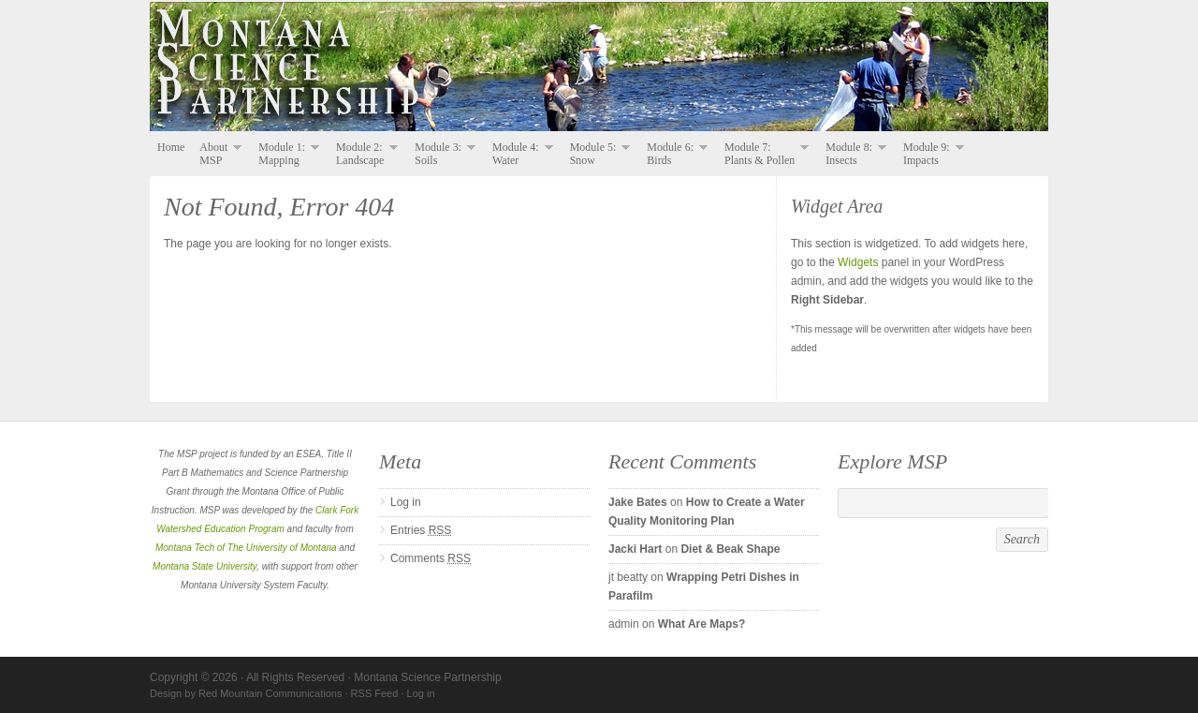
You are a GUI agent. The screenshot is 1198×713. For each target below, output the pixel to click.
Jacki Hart (635, 549)
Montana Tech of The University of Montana (246, 547)
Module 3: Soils (441, 154)
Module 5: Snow (596, 154)
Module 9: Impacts (930, 154)
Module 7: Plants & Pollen (763, 154)
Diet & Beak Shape (730, 549)
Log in (405, 502)
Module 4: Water (519, 154)
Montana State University (204, 566)
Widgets (858, 262)
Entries (420, 530)
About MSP (216, 154)
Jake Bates (637, 502)
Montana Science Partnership (599, 67)
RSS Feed (375, 693)
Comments (430, 558)
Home (170, 147)
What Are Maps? (702, 624)
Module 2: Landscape (363, 154)
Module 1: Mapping (285, 154)
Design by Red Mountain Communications (246, 693)
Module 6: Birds (673, 154)
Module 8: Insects (852, 154)
